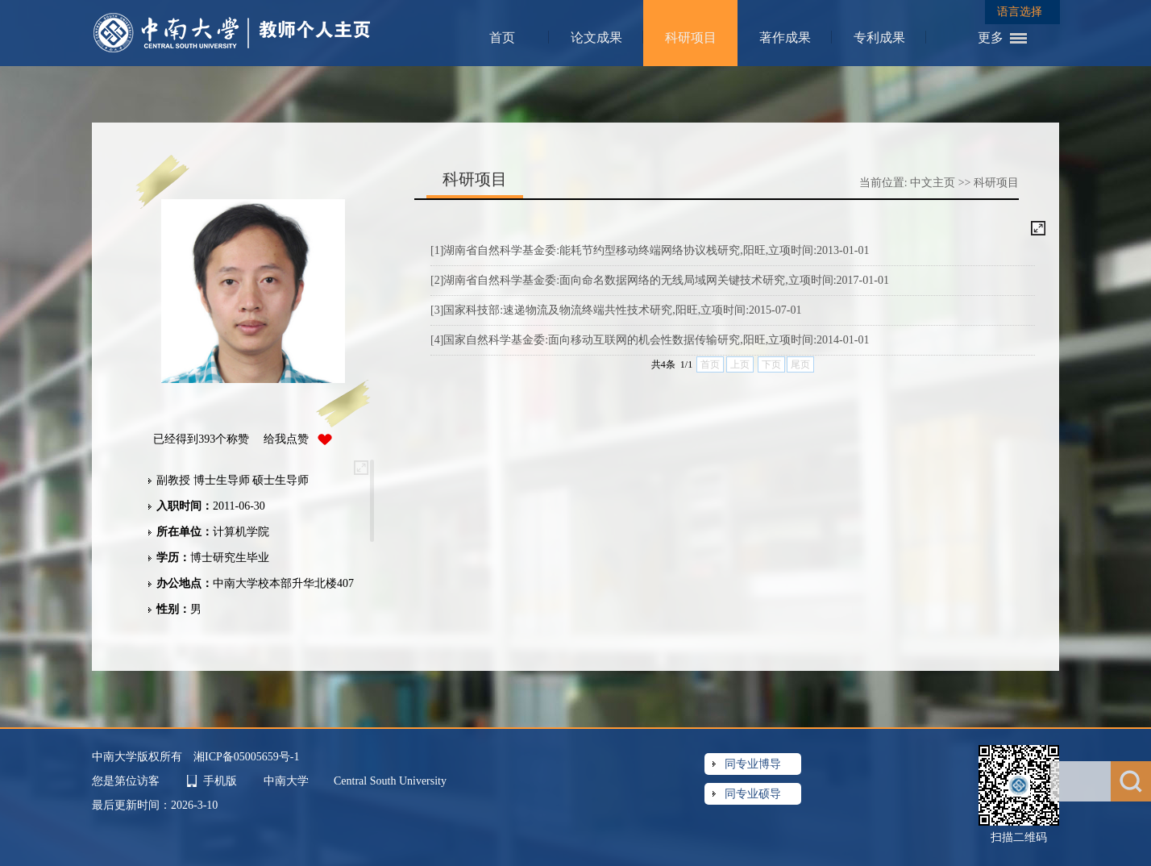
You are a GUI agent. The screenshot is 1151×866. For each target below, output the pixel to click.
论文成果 (596, 37)
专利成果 (879, 37)
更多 (990, 37)
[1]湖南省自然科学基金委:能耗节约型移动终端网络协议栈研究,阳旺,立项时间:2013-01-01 (649, 250)
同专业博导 (753, 764)
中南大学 (288, 781)
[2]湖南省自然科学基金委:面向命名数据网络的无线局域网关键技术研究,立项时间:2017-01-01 (659, 280)
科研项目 (691, 37)
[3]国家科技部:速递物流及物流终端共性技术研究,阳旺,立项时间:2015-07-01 (615, 310)
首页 (502, 37)
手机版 (220, 781)
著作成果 (785, 37)
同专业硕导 (753, 794)
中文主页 (932, 183)
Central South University (390, 781)
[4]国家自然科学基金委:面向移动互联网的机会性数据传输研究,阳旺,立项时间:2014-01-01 (649, 340)
